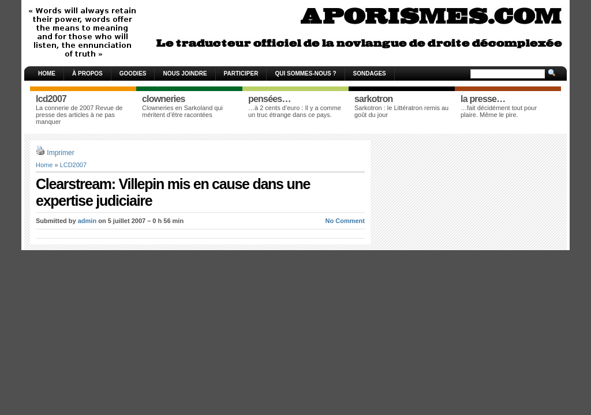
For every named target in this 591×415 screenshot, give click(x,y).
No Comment (345, 220)
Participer (241, 73)
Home (46, 73)
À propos (87, 73)
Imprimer (60, 153)
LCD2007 (73, 164)
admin (87, 220)
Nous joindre (185, 73)
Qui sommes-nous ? (305, 73)
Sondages (369, 73)
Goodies (133, 73)
